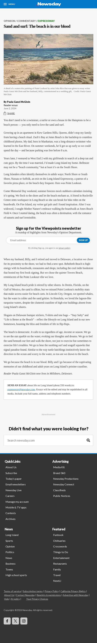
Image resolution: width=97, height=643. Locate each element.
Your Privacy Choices (37, 598)
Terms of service (12, 591)
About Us (11, 467)
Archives (11, 518)
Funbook (58, 534)
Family (57, 569)
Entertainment (61, 557)
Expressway (46, 20)
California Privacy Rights (73, 591)
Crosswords (60, 546)
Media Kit (59, 467)
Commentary (26, 20)
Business (11, 563)
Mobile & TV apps (16, 507)
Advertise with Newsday (75, 595)
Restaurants (60, 563)
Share (9, 113)
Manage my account (17, 501)
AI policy (15, 598)
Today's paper (14, 478)
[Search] (88, 440)
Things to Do (60, 552)
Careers (10, 495)
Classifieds (59, 490)
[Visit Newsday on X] (15, 620)
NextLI (57, 580)
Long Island (12, 534)
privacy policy (64, 248)
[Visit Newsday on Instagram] (23, 620)
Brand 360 (59, 473)
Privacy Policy (51, 591)
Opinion (9, 20)
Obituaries (59, 540)
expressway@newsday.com (21, 389)
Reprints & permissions (49, 595)
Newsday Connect (63, 484)
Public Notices (61, 495)
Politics (10, 552)
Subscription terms (33, 591)
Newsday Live (14, 490)
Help (6, 598)
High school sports (16, 575)
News (9, 557)
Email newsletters (16, 484)
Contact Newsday (25, 595)
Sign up (83, 240)
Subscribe (11, 473)
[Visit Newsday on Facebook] (7, 620)
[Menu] (9, 4)
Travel (56, 575)
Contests (11, 513)
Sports (9, 540)
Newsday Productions (65, 478)
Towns (9, 569)
